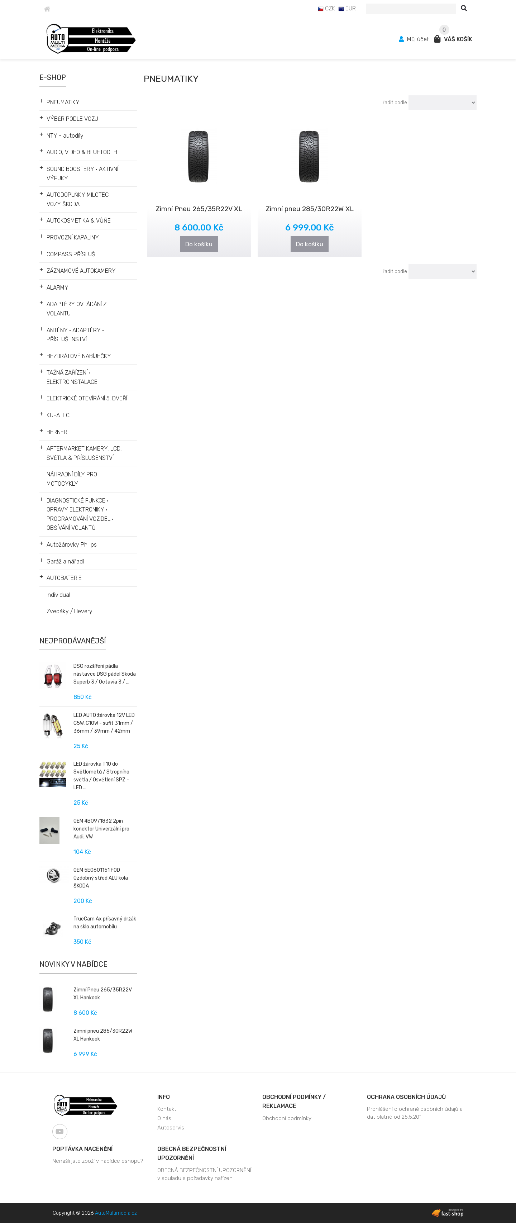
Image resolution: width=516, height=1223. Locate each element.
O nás (164, 1118)
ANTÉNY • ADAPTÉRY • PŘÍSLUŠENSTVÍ (75, 335)
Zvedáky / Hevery (69, 611)
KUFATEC (58, 415)
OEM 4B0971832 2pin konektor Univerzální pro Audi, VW (101, 829)
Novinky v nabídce (73, 964)
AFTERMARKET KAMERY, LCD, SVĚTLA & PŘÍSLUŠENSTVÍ (84, 453)
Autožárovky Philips (72, 544)
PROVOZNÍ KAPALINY (73, 237)
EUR (347, 8)
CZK (326, 8)
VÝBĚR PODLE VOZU (72, 118)
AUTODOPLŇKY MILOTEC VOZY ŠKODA (78, 199)
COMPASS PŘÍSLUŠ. (71, 254)
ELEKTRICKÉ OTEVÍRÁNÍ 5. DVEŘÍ (87, 398)
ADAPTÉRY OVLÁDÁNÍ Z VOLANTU (76, 309)
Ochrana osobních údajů (406, 1097)
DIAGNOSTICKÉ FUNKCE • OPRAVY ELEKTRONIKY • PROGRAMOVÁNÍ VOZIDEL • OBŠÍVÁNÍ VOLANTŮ (80, 514)
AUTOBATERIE (64, 578)
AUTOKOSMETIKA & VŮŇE (79, 220)
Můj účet (414, 39)
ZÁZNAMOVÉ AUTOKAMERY (81, 270)
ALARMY (57, 287)
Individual (58, 594)
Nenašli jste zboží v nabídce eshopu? (97, 1161)
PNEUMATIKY (63, 102)
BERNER (57, 432)
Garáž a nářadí (65, 561)
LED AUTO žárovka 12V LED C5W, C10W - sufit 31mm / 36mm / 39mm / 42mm (104, 723)
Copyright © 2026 (95, 1213)
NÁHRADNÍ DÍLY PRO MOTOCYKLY (72, 479)
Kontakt (166, 1109)
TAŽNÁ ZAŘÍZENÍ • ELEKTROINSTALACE (72, 377)
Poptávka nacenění (82, 1149)
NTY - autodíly (65, 135)
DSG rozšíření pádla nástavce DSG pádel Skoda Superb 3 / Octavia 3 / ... (104, 674)
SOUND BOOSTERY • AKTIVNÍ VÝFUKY (82, 174)
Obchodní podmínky (286, 1118)
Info (163, 1097)
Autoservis (170, 1127)
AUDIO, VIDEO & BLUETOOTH (82, 152)
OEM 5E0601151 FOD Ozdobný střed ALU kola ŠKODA (100, 878)
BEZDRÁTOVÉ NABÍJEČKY (79, 356)
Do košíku (198, 244)
